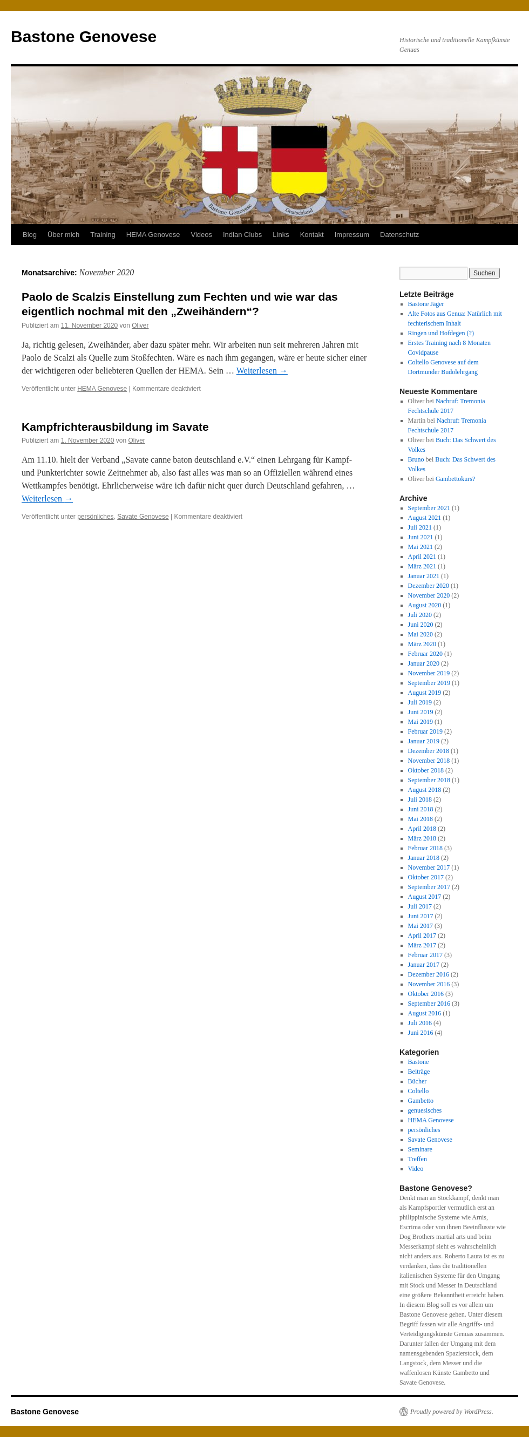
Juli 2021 (420, 527)
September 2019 (429, 683)
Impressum (352, 235)
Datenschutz (399, 235)
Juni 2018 (420, 809)
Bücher (417, 1081)
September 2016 (429, 1003)
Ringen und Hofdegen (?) (441, 333)
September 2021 (429, 508)
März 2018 (422, 838)
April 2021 (422, 556)
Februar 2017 (425, 955)
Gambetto (420, 1100)
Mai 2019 (420, 722)
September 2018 (429, 780)
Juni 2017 (420, 916)
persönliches (95, 516)
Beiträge (419, 1071)
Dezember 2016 (428, 974)
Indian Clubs (242, 235)
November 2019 (429, 673)
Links (281, 235)
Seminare (420, 1149)
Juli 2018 (420, 799)
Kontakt (312, 235)
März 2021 (422, 566)
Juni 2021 (420, 537)
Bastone (418, 1062)
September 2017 (429, 887)
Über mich (63, 235)
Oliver (140, 325)
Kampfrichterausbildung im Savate (115, 427)
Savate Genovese (142, 516)
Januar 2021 (423, 576)
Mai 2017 (420, 926)
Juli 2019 (420, 702)
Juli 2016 (420, 1023)
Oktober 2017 (426, 877)
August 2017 (425, 896)
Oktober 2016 (426, 994)
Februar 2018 (425, 848)
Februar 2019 (425, 731)
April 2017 (422, 935)
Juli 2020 (420, 615)
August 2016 (425, 1013)
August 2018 (425, 790)
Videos (201, 235)
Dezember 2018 (428, 751)
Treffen (417, 1159)
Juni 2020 (420, 624)
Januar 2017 (423, 964)
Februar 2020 (425, 654)
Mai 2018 (420, 819)
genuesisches (425, 1110)
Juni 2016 (420, 1032)
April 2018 (422, 828)
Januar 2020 (423, 663)
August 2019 (425, 692)
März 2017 (422, 945)
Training (102, 235)
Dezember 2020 (428, 585)
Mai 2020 (420, 634)
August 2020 (425, 605)
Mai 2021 (420, 547)
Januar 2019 (423, 741)
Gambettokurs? (455, 479)
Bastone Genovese (84, 36)
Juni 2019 (420, 712)
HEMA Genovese (153, 235)
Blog (30, 235)
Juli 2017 (420, 906)
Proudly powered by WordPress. (451, 1411)
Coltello (418, 1091)
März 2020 (422, 644)
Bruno (416, 459)
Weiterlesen (262, 370)
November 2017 (429, 867)
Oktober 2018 (426, 770)
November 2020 (429, 595)
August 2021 (425, 517)
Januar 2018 (423, 858)
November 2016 (429, 984)
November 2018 (429, 760)
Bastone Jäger (426, 304)
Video (416, 1168)
